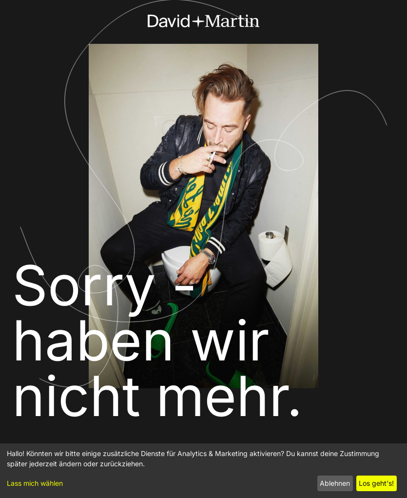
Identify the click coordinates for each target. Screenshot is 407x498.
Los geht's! (376, 483)
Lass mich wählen (35, 483)
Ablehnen (335, 483)
